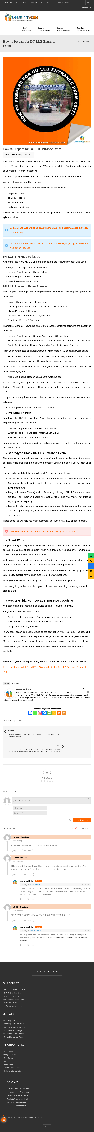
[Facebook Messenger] (44, 713)
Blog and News (10, 1042)
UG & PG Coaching (11, 984)
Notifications (9, 1039)
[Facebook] (30, 713)
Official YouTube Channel (14, 1021)
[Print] (59, 713)
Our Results (8, 1045)
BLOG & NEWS (21, 2)
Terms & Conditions (12, 1055)
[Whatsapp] (35, 713)
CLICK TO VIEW (27, 155)
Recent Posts (16, 683)
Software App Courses (13, 993)
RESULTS (8, 2)
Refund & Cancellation (13, 1058)
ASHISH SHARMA (35, 918)
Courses (63, 29)
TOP (46, 1114)
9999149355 (83, 7)
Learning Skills (23, 688)
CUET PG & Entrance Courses (15, 977)
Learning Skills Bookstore (14, 1011)
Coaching (44, 29)
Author (6, 683)
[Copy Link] (54, 713)
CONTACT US (63, 2)
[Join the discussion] (51, 788)
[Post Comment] (82, 808)
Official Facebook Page (13, 1018)
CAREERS (50, 2)
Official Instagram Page (13, 1024)
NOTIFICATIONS (37, 2)
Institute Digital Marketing (14, 1014)
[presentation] (75, 798)
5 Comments (20, 721)
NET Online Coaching (12, 980)
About (26, 29)
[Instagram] (40, 713)
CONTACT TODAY (47, 959)
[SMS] (49, 713)
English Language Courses (14, 987)
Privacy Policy (9, 1052)
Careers (7, 1049)
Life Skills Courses (11, 990)
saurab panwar (34, 872)
